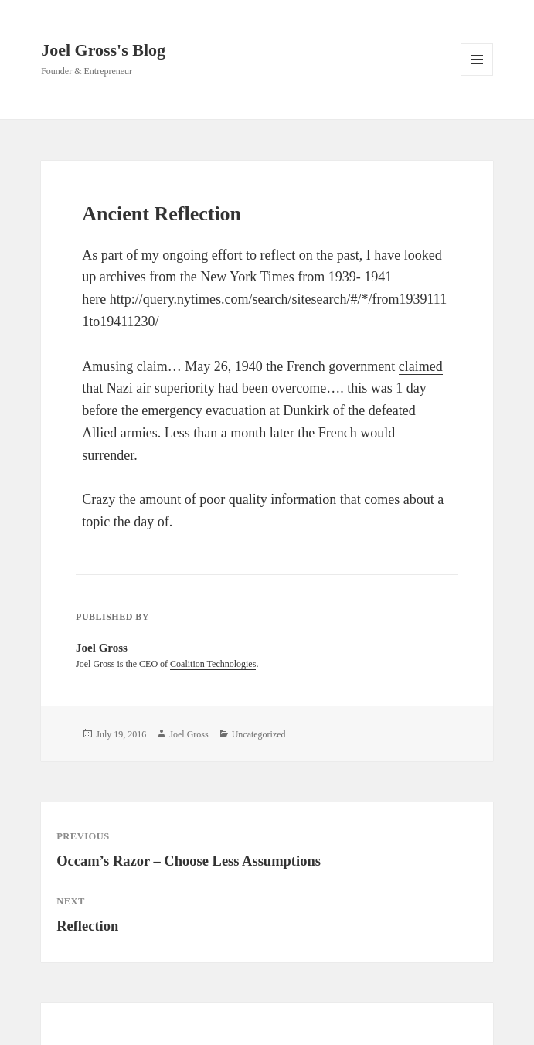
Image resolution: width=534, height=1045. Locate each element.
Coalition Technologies (213, 664)
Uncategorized (259, 734)
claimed (421, 366)
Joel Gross (188, 734)
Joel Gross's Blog (103, 50)
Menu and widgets (477, 75)
